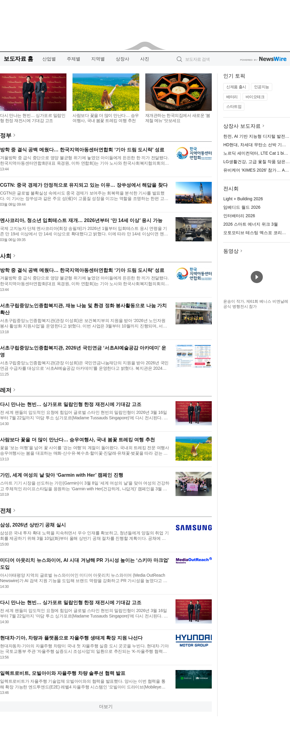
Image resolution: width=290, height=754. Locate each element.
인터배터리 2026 (239, 215)
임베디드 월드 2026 (241, 207)
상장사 (122, 58)
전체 (5, 510)
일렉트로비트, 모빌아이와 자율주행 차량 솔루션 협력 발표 (62, 673)
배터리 (232, 97)
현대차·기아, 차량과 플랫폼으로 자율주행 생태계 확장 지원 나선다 (71, 637)
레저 (5, 390)
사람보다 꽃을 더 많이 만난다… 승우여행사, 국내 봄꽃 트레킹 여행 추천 (105, 118)
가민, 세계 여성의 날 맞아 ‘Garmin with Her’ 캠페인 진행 (61, 475)
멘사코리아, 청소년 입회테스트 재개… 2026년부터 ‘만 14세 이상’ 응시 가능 (81, 220)
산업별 (49, 58)
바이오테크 (255, 97)
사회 (5, 256)
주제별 (73, 58)
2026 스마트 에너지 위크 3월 (250, 224)
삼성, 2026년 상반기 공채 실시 (33, 524)
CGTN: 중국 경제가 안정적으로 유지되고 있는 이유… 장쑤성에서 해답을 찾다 (84, 185)
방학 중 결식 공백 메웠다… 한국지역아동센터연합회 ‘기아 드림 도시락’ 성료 (82, 149)
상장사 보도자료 (242, 126)
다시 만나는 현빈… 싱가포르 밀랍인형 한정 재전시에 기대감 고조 (32, 118)
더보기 (106, 706)
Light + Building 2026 (243, 198)
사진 (144, 58)
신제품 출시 (236, 87)
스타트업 (233, 106)
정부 (5, 135)
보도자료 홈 (18, 59)
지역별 (98, 58)
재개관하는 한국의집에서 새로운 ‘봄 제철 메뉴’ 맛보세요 (177, 118)
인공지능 (261, 87)
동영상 (231, 251)
